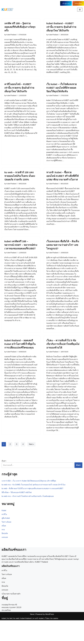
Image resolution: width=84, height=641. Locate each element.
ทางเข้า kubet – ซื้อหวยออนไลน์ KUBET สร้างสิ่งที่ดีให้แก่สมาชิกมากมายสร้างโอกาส (62, 184)
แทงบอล (5, 558)
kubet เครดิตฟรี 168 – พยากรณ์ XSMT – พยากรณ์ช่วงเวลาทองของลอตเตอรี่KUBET (20, 256)
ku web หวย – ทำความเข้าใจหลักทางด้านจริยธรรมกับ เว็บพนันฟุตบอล (28, 516)
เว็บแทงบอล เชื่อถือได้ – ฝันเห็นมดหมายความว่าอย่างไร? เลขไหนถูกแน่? (62, 256)
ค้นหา (4, 481)
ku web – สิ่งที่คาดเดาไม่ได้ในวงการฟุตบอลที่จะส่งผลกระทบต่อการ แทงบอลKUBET (33, 509)
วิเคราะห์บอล (7, 542)
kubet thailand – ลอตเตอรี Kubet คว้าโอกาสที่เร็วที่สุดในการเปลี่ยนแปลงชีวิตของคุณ (20, 360)
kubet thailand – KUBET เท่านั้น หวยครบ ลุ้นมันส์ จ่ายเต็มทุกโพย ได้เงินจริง (61, 27)
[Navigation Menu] (79, 9)
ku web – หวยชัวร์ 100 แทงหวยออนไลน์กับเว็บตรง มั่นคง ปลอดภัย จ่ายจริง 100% (19, 184)
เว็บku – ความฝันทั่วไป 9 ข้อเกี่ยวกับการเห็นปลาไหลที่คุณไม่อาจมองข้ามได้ (62, 360)
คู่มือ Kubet (6, 538)
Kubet (4, 531)
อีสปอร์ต (5, 554)
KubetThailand (11, 35)
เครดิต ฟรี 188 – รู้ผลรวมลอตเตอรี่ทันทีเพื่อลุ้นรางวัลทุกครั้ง (19, 27)
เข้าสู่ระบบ (65, 3)
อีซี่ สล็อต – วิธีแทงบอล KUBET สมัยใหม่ (17, 512)
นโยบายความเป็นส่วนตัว (11, 621)
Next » (31, 464)
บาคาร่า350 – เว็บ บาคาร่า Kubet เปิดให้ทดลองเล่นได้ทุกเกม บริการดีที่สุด (30, 501)
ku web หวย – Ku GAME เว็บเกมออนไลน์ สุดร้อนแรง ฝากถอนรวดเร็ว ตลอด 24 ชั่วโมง (35, 505)
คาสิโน (4, 535)
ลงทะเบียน (78, 3)
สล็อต (4, 546)
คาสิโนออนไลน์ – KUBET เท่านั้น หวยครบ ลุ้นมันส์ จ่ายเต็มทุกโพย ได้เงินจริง (19, 91)
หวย (3, 550)
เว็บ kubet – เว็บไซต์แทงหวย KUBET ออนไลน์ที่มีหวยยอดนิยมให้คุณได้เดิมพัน (61, 91)
